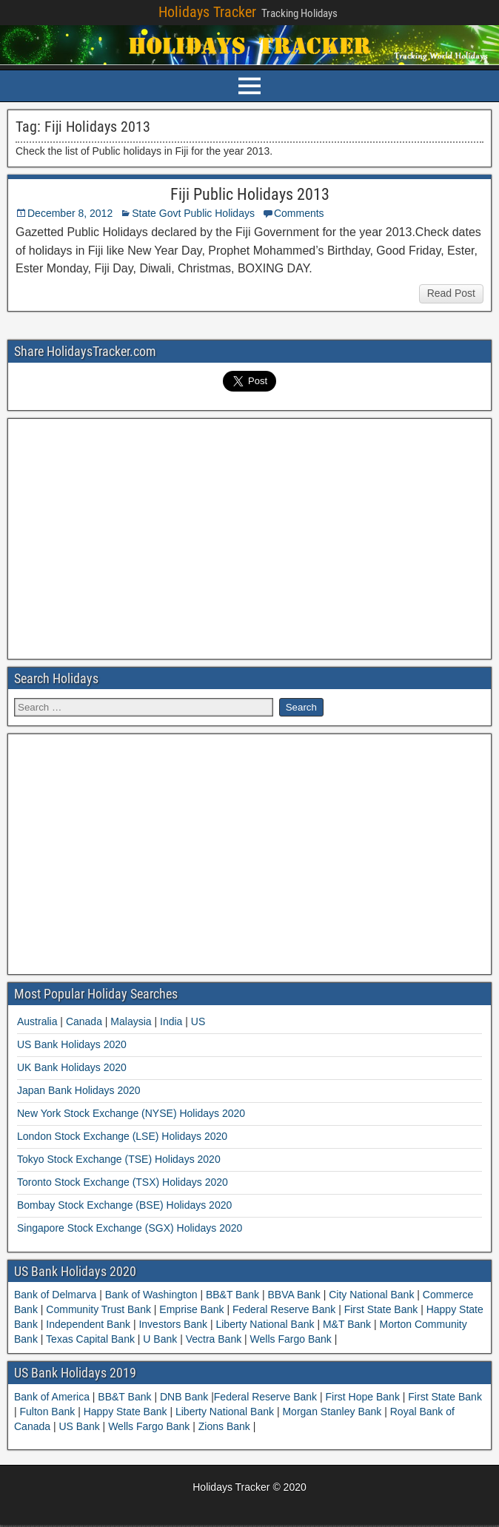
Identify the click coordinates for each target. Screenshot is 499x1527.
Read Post (451, 293)
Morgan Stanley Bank (333, 1411)
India (171, 1021)
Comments (299, 213)
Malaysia (130, 1021)
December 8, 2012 (70, 213)
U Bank (160, 1339)
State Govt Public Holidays (193, 213)
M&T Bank (347, 1324)
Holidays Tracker (207, 12)
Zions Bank (225, 1426)
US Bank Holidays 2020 (72, 1044)
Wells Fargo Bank (291, 1339)
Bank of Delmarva (56, 1295)
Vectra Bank (213, 1339)
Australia (37, 1021)
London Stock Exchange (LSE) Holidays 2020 (122, 1136)
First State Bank (381, 1309)
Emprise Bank (191, 1309)
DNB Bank (185, 1397)
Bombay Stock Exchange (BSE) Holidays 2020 (124, 1205)
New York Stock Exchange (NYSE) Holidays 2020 (131, 1113)
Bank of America (53, 1397)
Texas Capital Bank (90, 1339)
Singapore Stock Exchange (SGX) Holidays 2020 (129, 1228)
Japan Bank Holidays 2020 (79, 1090)
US (198, 1021)
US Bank (80, 1426)
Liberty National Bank (265, 1324)
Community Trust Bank (98, 1309)
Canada (84, 1021)
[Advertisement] (249, 536)
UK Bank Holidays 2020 (72, 1067)
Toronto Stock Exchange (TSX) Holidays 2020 (122, 1182)
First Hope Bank (364, 1397)
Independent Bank (88, 1324)
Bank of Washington (151, 1295)
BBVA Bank (294, 1295)
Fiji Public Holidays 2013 (249, 194)
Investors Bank (173, 1324)
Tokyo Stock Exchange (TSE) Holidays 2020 (119, 1159)
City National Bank (371, 1295)
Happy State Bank (127, 1411)
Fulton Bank (49, 1411)
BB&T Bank (232, 1295)
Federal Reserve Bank (284, 1309)
